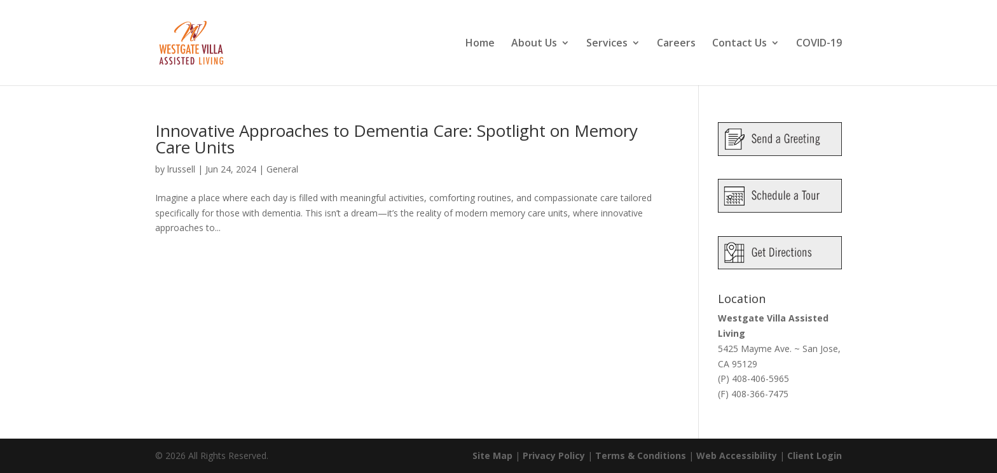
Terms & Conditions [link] (640, 455)
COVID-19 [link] (819, 44)
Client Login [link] (814, 455)
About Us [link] (534, 44)
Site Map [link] (492, 455)
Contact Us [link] (739, 44)
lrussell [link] (181, 169)
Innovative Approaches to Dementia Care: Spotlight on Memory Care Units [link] (396, 139)
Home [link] (480, 44)
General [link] (282, 169)
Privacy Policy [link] (554, 455)
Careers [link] (676, 44)
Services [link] (607, 44)
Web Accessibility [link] (736, 455)
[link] (207, 42)
